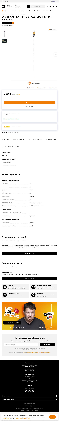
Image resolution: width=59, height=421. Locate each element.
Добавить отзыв (29, 253)
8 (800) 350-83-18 (53, 1)
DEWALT (12, 13)
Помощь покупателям (8, 399)
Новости (29, 385)
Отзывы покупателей (35, 139)
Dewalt (28, 10)
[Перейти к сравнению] (47, 6)
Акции (5, 10)
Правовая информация (29, 405)
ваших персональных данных (23, 418)
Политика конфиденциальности (30, 352)
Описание (6, 139)
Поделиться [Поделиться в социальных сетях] (54, 87)
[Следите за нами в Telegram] (33, 391)
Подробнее (29, 316)
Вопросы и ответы (52, 139)
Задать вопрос (29, 278)
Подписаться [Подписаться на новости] (47, 344)
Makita (33, 10)
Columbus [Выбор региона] (6, 1)
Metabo (39, 10)
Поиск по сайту (37, 6)
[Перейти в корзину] (56, 6)
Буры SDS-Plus (23, 13)
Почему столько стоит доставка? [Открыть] (11, 119)
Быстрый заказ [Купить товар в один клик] (29, 106)
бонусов (18, 94)
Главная (3, 13)
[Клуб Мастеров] (7, 6)
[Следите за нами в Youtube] (26, 391)
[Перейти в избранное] (50, 6)
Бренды (23, 10)
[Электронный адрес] (21, 344)
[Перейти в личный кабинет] (53, 6)
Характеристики (19, 139)
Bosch (51, 10)
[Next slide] (55, 54)
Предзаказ (29, 103)
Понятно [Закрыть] (52, 417)
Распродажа (14, 10)
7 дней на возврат (34, 83)
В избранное (43, 87)
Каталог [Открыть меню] (28, 6)
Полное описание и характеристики (10, 132)
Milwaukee (45, 10)
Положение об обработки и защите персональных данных (29, 408)
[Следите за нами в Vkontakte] (29, 391)
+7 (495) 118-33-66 (29, 366)
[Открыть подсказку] (14, 225)
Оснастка (17, 13)
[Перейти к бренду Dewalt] (7, 127)
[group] (15, 287)
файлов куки (6, 418)
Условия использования (44, 352)
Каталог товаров (6, 396)
